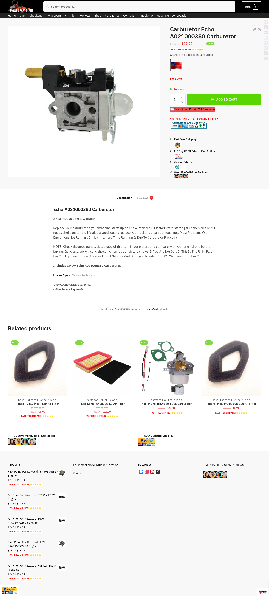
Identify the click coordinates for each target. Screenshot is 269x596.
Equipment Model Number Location (95, 465)
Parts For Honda (36, 400)
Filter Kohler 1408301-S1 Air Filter (102, 404)
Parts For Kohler (97, 400)
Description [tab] (124, 198)
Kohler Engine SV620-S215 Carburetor (167, 404)
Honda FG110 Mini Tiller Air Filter (37, 404)
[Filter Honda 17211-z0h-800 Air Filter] (231, 366)
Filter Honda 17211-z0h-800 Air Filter (231, 404)
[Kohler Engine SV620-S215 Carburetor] (166, 366)
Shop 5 (164, 309)
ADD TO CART (226, 99)
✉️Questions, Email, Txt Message (192, 109)
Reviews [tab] (143, 198)
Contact (78, 473)
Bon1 (21, 400)
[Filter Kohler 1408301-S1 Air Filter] (102, 366)
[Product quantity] (174, 99)
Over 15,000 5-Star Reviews (191, 175)
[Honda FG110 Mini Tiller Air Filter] (37, 366)
